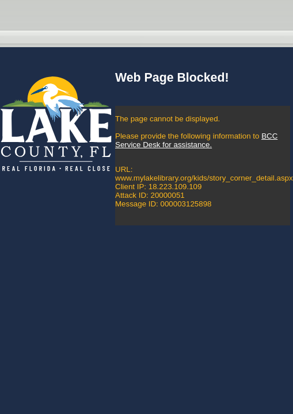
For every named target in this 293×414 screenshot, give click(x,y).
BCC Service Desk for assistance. (196, 140)
